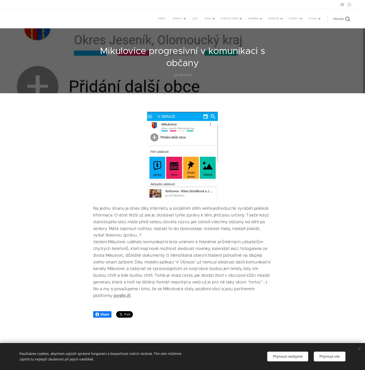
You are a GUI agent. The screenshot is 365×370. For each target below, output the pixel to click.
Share (102, 314)
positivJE (122, 295)
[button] (341, 19)
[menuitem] (244, 19)
